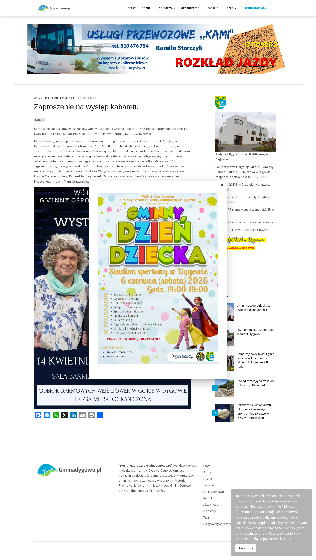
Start (132, 8)
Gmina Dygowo (256, 8)
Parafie (214, 8)
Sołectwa (167, 8)
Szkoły (233, 8)
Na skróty (209, 511)
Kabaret (39, 119)
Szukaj (207, 472)
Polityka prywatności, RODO (222, 524)
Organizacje (191, 8)
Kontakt (208, 498)
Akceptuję (245, 548)
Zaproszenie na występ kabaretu (86, 107)
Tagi (206, 517)
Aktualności (211, 504)
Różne (147, 8)
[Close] (222, 185)
